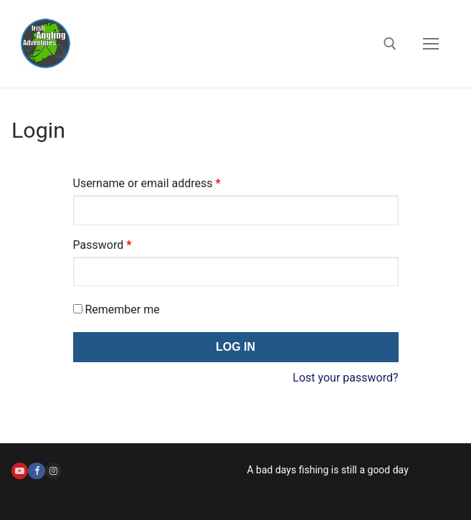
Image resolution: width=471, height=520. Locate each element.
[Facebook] (36, 471)
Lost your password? (345, 377)
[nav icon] (431, 44)
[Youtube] (19, 471)
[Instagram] (53, 471)
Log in (235, 347)
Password (124, 243)
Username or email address (169, 181)
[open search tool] (390, 43)
